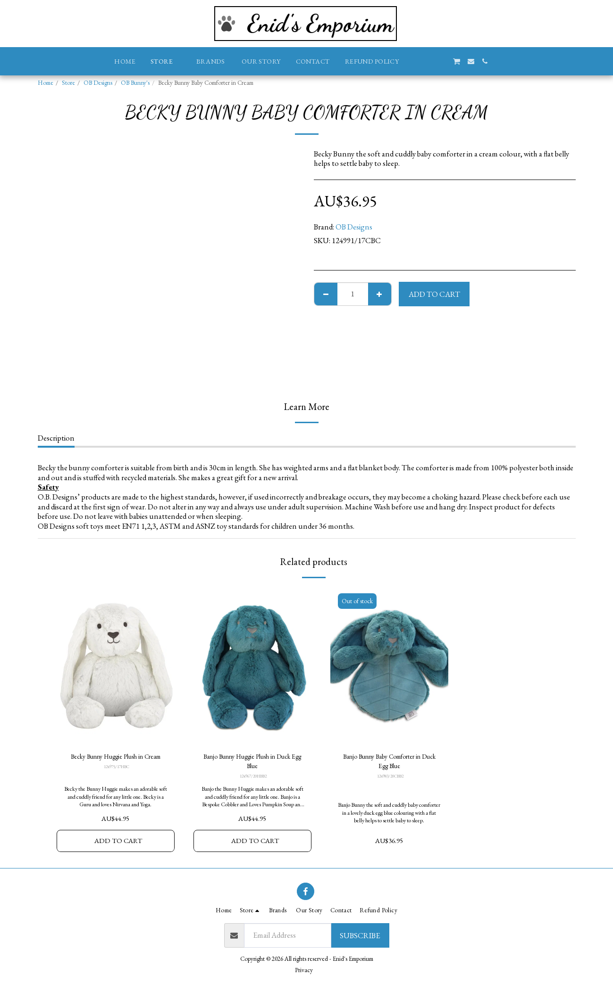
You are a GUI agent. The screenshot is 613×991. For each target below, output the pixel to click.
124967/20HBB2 (253, 781)
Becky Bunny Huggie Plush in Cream (115, 764)
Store (68, 83)
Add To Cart (434, 294)
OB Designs (98, 83)
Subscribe (360, 935)
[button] (413, 61)
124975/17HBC (116, 781)
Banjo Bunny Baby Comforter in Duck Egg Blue (389, 764)
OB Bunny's (135, 83)
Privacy (304, 970)
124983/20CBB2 (390, 781)
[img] (116, 666)
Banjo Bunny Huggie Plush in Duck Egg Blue (252, 764)
